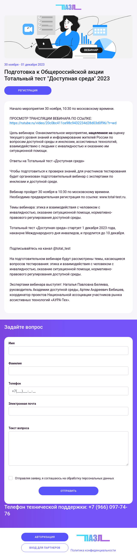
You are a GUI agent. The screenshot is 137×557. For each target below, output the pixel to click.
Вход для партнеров (44, 547)
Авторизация (45, 537)
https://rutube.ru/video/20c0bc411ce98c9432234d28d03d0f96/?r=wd (63, 123)
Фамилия (15, 363)
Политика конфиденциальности (93, 550)
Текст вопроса (19, 428)
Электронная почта (22, 403)
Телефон (15, 383)
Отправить (68, 490)
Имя (12, 343)
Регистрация (28, 90)
